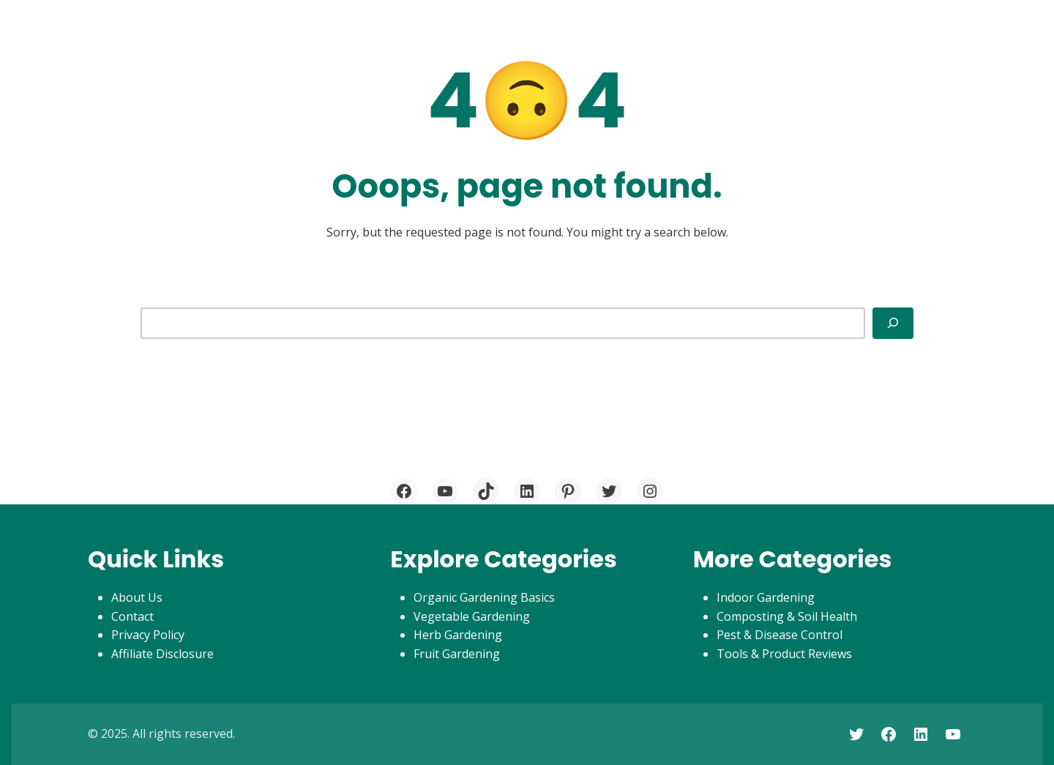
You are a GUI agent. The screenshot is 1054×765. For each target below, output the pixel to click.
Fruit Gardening (457, 654)
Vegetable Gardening (472, 616)
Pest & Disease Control (779, 635)
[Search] (892, 322)
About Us (136, 597)
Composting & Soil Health (787, 616)
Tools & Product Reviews (784, 654)
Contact (132, 616)
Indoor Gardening (766, 597)
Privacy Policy (147, 635)
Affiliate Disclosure (162, 654)
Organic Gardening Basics (484, 597)
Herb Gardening (458, 635)
